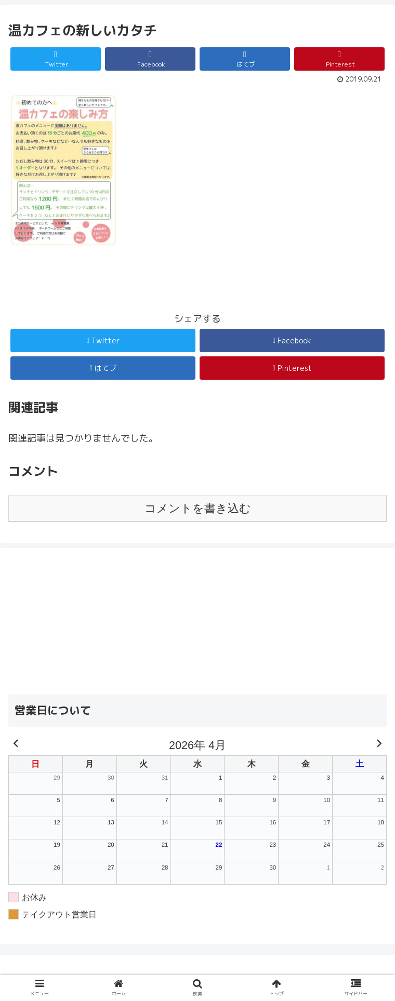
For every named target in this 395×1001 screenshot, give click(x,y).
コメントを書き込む (197, 508)
